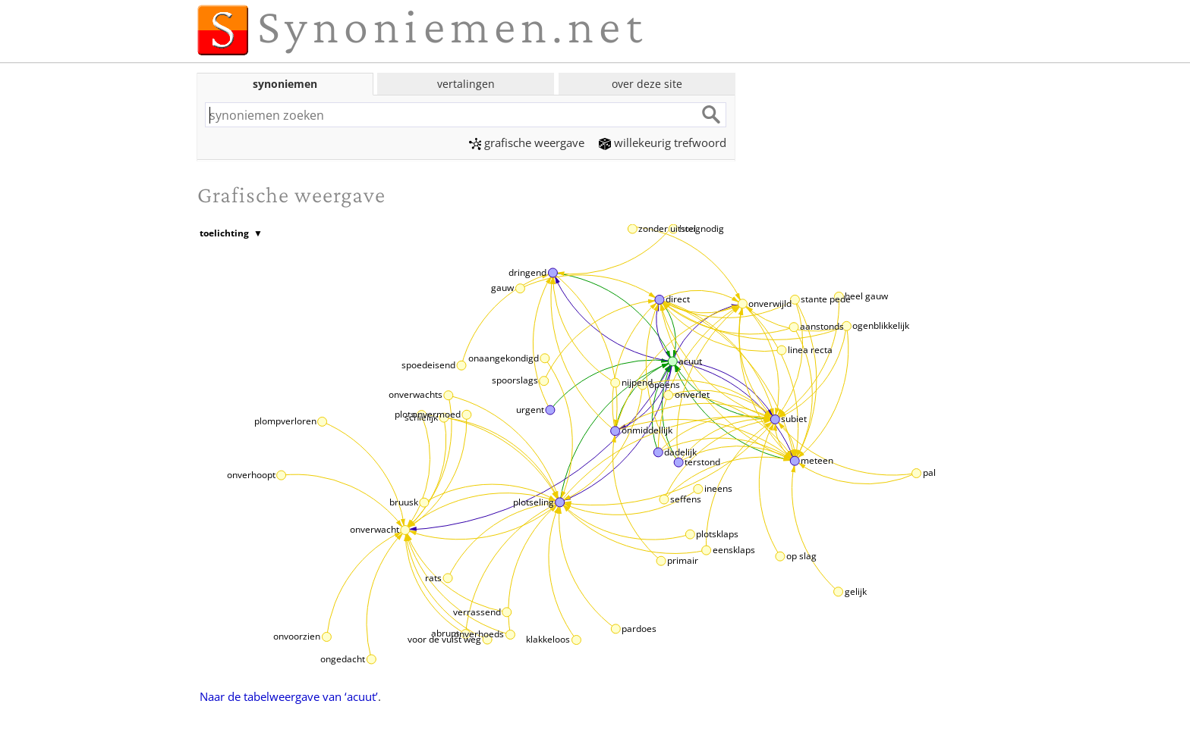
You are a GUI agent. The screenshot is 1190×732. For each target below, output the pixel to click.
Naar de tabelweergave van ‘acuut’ (289, 696)
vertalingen (466, 84)
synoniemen (285, 84)
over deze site (647, 84)
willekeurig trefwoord (662, 142)
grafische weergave (526, 142)
